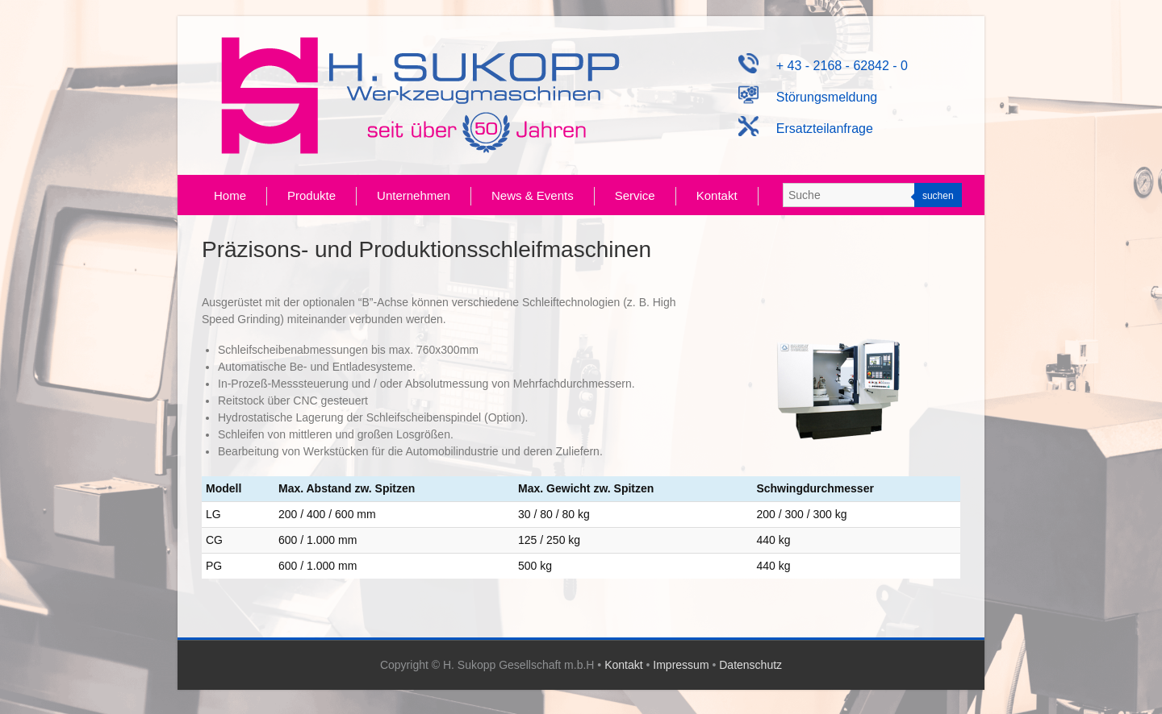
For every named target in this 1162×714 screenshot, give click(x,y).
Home (230, 195)
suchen (938, 195)
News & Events (532, 195)
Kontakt (717, 195)
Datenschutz (750, 664)
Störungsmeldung (808, 97)
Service (635, 195)
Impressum (680, 664)
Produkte (311, 195)
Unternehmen (413, 195)
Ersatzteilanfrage (805, 128)
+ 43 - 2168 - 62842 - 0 (823, 66)
